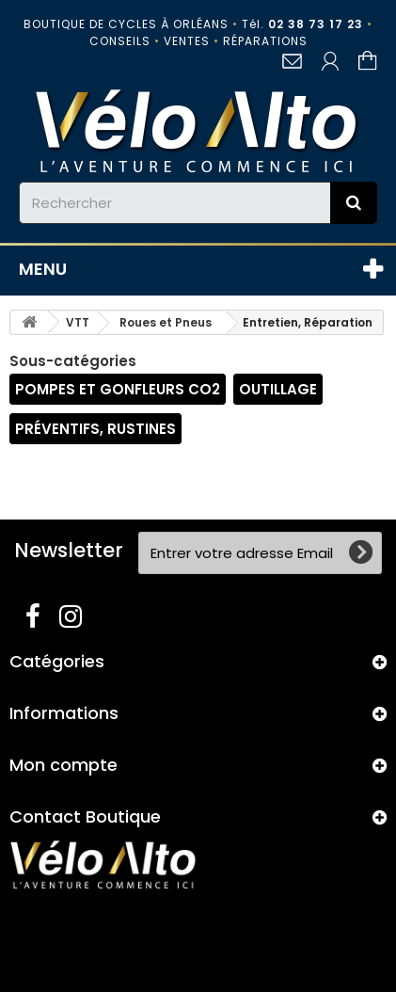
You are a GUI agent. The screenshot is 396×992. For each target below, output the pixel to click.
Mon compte (63, 764)
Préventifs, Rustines (95, 429)
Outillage (278, 389)
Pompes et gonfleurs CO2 (117, 389)
